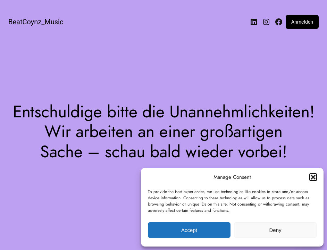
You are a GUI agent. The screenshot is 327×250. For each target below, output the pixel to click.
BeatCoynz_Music (35, 22)
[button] (313, 177)
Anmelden (302, 22)
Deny (275, 230)
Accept (189, 230)
